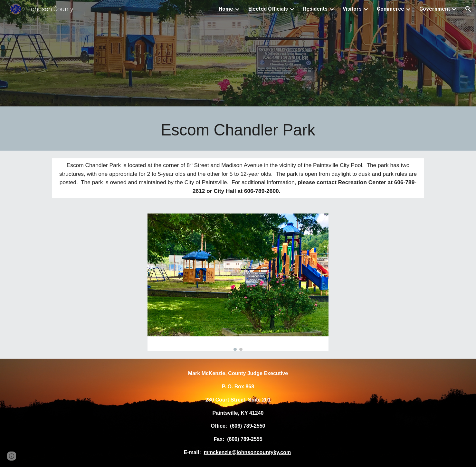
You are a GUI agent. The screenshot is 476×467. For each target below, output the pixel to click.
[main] (238, 130)
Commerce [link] (390, 9)
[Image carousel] (238, 282)
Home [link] (226, 9)
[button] (468, 9)
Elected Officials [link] (268, 9)
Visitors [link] (352, 9)
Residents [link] (315, 9)
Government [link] (434, 9)
